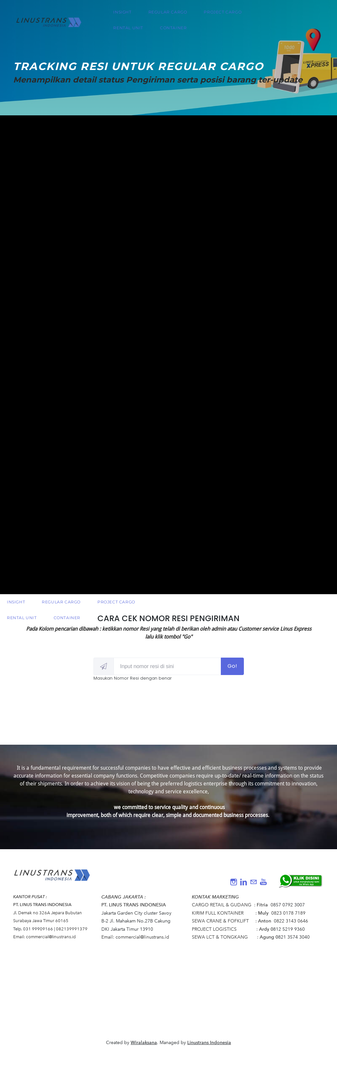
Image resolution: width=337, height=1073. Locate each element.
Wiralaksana (144, 1042)
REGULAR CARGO (168, 14)
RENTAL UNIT (129, 30)
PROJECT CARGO (224, 14)
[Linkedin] (243, 882)
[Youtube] (263, 882)
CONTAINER (174, 30)
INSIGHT (124, 14)
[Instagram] (233, 882)
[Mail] (253, 882)
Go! (232, 666)
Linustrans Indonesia (209, 1042)
